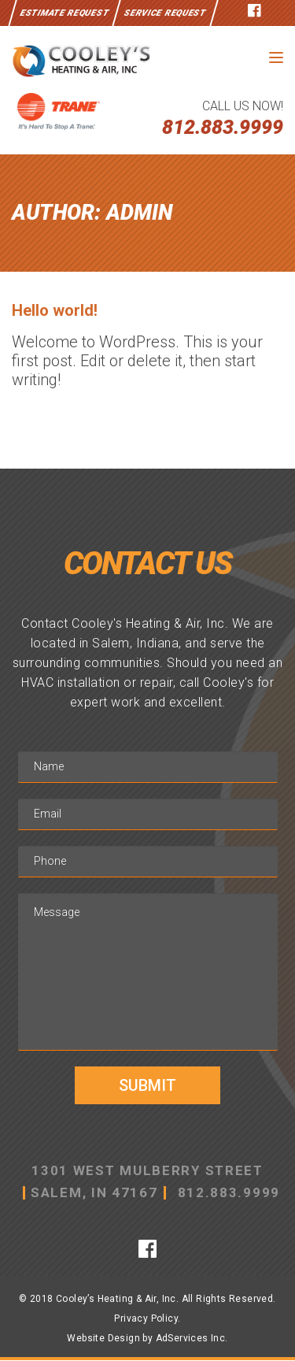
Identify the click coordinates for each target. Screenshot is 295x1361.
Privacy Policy (146, 1318)
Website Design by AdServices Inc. (147, 1338)
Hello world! (55, 310)
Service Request (165, 13)
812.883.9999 (222, 127)
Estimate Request (64, 13)
